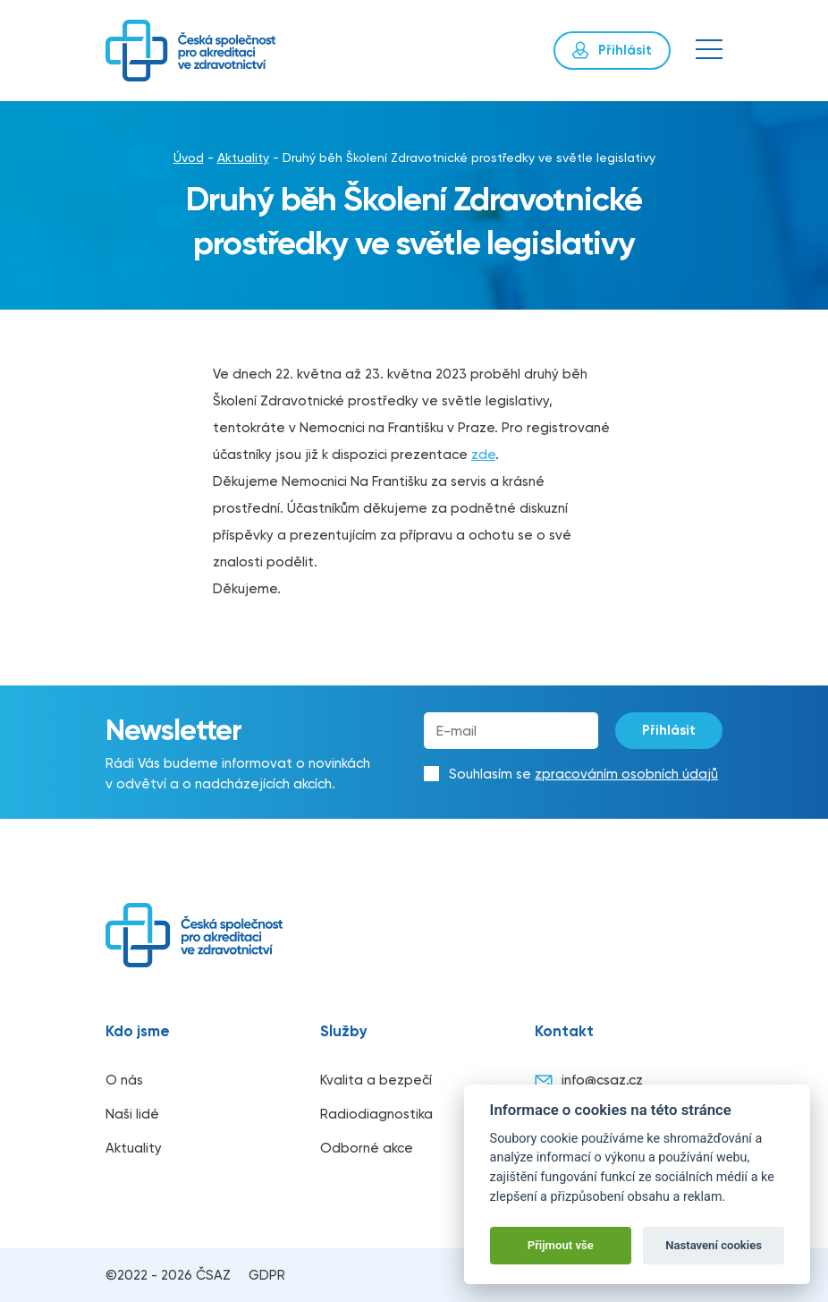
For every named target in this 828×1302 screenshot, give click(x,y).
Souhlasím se (583, 774)
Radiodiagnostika (376, 1114)
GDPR (267, 1275)
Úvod (188, 157)
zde (483, 455)
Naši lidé (132, 1114)
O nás (124, 1080)
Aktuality (243, 157)
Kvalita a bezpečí (376, 1080)
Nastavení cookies (713, 1245)
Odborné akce (366, 1148)
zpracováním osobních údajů (626, 774)
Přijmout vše (561, 1245)
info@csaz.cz (589, 1081)
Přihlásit (669, 730)
